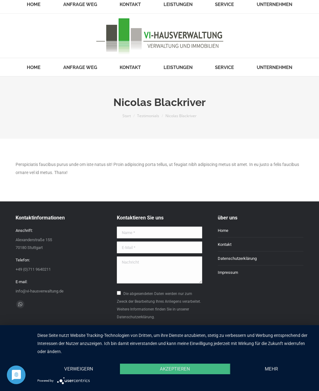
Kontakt (224, 244)
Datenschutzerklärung (237, 258)
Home (223, 230)
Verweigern (78, 369)
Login (298, 5)
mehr (271, 369)
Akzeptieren (175, 369)
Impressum (228, 272)
